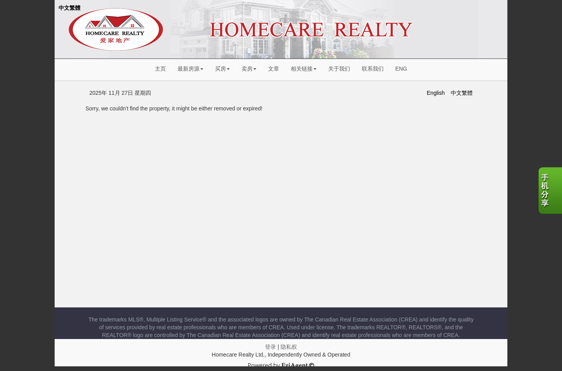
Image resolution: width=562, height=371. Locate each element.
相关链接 (304, 69)
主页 (160, 69)
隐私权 (289, 347)
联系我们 (373, 69)
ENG (401, 69)
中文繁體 (69, 8)
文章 (273, 69)
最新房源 (190, 69)
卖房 (249, 69)
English (436, 93)
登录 (270, 347)
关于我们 (339, 69)
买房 (222, 69)
